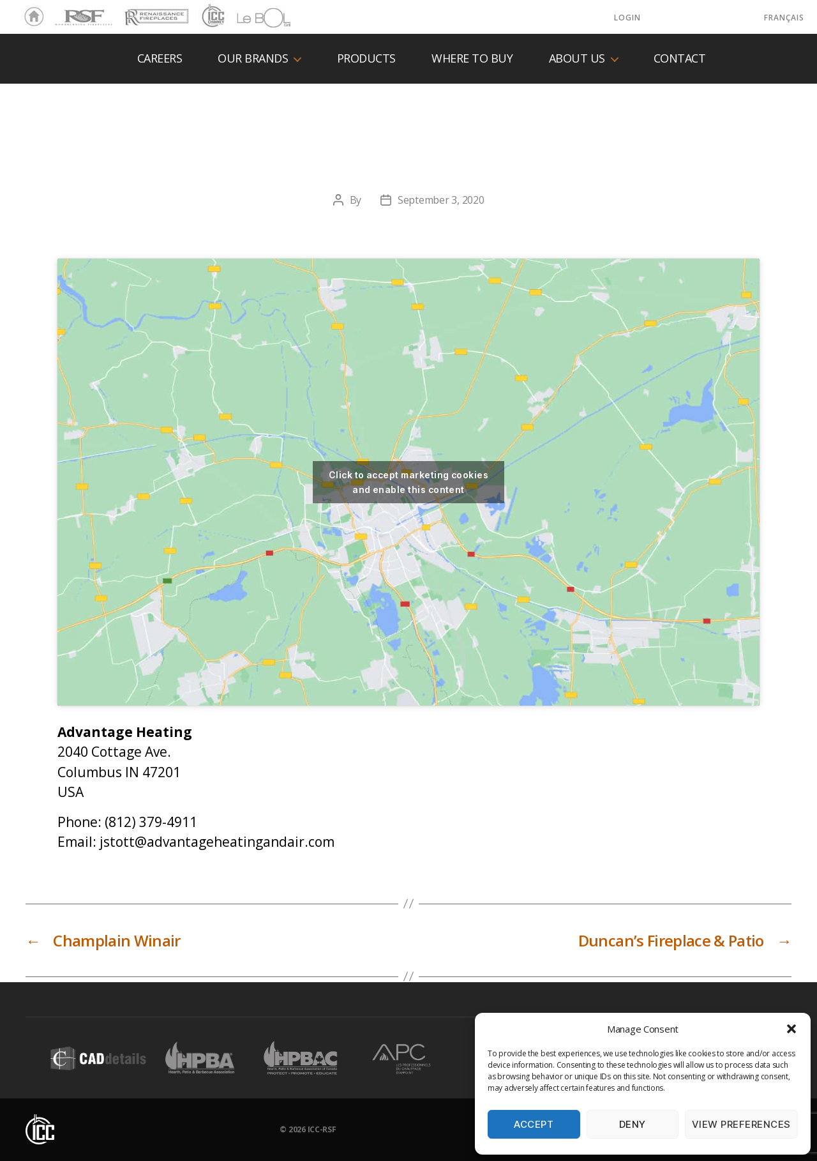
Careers (160, 59)
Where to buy (472, 59)
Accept (533, 1124)
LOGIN (627, 17)
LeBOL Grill (252, 17)
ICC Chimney (211, 17)
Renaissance (154, 11)
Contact (680, 59)
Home (30, 17)
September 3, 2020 (441, 200)
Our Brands (253, 59)
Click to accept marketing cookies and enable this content (408, 482)
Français (784, 17)
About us (577, 59)
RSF (61, 11)
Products (366, 59)
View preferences (741, 1124)
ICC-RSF (322, 1129)
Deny (632, 1124)
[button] (791, 1028)
